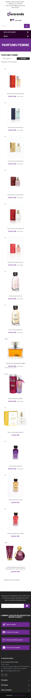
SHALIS (6, 374)
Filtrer (23, 58)
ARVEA (6, 339)
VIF (5, 69)
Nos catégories (10, 32)
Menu (6, 36)
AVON (6, 542)
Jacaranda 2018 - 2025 (19, 695)
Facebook (2, 675)
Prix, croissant (8, 59)
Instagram (6, 675)
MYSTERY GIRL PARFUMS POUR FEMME (15, 363)
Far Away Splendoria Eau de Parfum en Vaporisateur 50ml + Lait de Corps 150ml (15, 568)
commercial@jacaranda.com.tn (17, 5)
